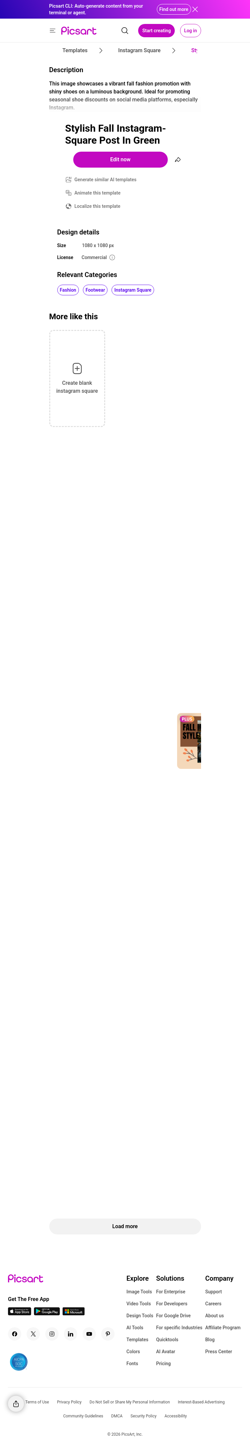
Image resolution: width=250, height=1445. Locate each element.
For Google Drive (173, 1315)
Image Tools (139, 1291)
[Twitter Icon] (33, 1334)
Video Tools (138, 1303)
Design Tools (139, 1315)
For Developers (171, 1303)
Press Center (218, 1351)
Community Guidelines (83, 1416)
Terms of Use (37, 1402)
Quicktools (167, 1339)
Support (213, 1291)
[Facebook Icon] (14, 1334)
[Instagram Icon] (52, 1334)
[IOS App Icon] (19, 1313)
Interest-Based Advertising (201, 1402)
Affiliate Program (223, 1327)
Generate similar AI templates (106, 179)
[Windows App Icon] (74, 1313)
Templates (137, 1339)
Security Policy (143, 1416)
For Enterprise (170, 1291)
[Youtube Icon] (89, 1334)
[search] (125, 31)
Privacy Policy (69, 1402)
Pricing (163, 1363)
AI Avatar (165, 1351)
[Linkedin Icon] (70, 1334)
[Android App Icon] (47, 1313)
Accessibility (175, 1416)
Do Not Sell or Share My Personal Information (130, 1402)
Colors (133, 1351)
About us (214, 1315)
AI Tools (134, 1327)
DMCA (117, 1416)
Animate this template (98, 193)
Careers (213, 1303)
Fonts (132, 1363)
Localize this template (98, 206)
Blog (210, 1339)
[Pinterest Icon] (108, 1334)
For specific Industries (179, 1327)
